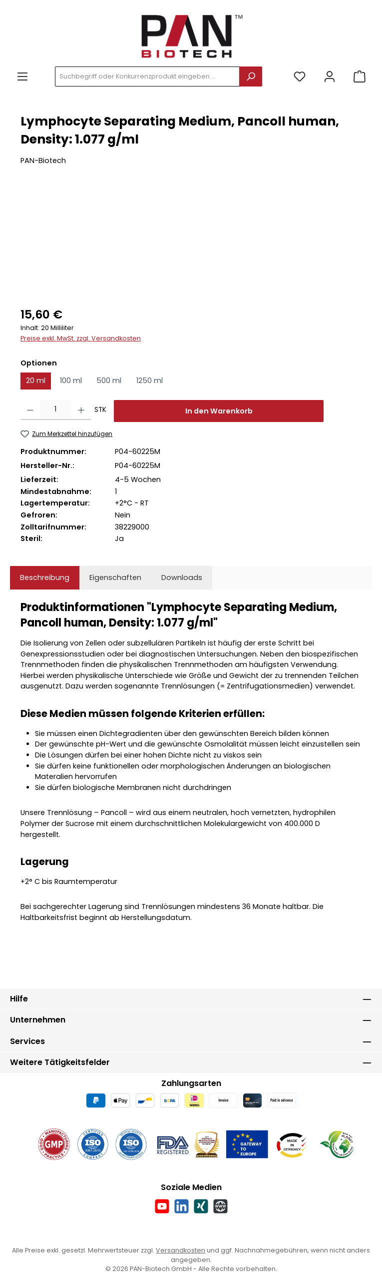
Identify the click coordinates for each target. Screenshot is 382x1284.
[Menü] (22, 76)
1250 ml (149, 381)
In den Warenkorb (219, 411)
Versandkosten (180, 1250)
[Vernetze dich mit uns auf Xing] (201, 1206)
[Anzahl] (55, 410)
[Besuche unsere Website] (220, 1206)
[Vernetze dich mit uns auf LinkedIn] (181, 1206)
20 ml (35, 381)
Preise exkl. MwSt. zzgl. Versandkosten (80, 338)
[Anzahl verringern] (30, 410)
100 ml (71, 381)
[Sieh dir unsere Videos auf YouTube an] (162, 1206)
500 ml (108, 381)
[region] (191, 242)
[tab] (44, 578)
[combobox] (147, 76)
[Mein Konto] (329, 76)
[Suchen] (250, 76)
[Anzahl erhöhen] (81, 410)
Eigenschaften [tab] (115, 577)
